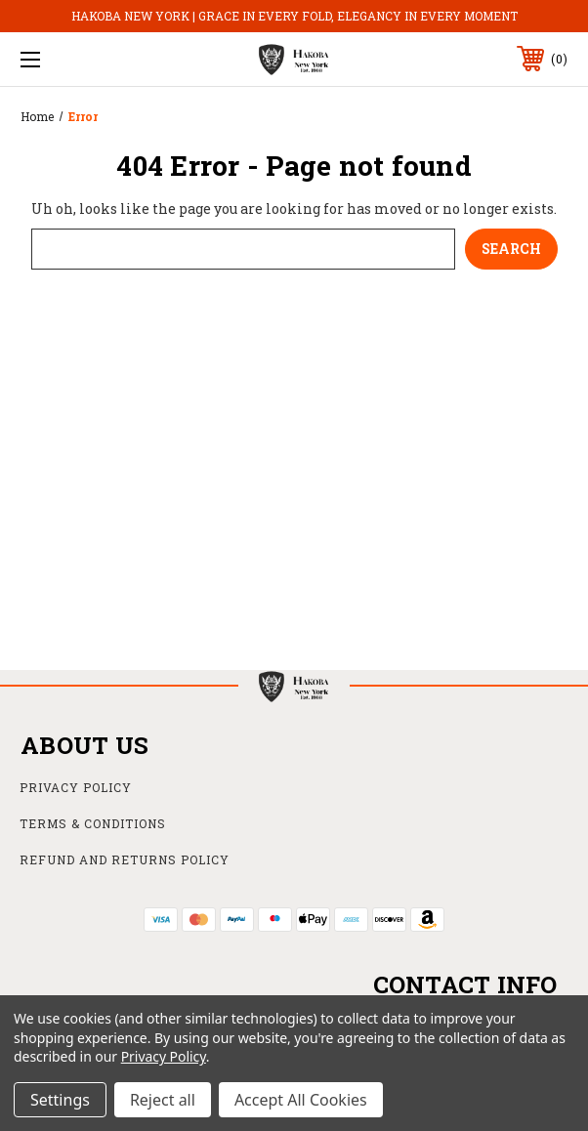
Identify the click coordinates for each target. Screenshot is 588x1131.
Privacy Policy (76, 787)
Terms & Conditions (93, 823)
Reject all (162, 1099)
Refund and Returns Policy (125, 859)
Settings (60, 1099)
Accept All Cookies (300, 1099)
